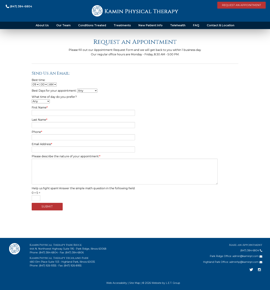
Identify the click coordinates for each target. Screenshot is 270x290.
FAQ (196, 25)
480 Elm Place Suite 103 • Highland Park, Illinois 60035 (62, 261)
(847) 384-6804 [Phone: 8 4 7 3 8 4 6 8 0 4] (21, 6)
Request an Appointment (241, 5)
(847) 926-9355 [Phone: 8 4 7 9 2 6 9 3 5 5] (47, 265)
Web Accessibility (116, 282)
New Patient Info (150, 25)
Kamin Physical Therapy (135, 11)
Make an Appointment (245, 245)
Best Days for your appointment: (64, 91)
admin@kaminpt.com (245, 256)
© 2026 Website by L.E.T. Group (161, 282)
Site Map (134, 282)
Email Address (42, 144)
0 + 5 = (36, 192)
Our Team (63, 25)
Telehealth (177, 25)
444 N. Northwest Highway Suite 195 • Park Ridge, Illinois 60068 (68, 248)
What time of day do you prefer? (54, 97)
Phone (37, 132)
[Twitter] (251, 269)
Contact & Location (220, 25)
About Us (42, 25)
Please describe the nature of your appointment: (66, 156)
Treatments (122, 25)
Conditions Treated (92, 25)
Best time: (38, 80)
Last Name (39, 119)
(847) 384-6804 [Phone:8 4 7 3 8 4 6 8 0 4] (48, 252)
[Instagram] (259, 269)
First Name (40, 107)
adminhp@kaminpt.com (244, 262)
